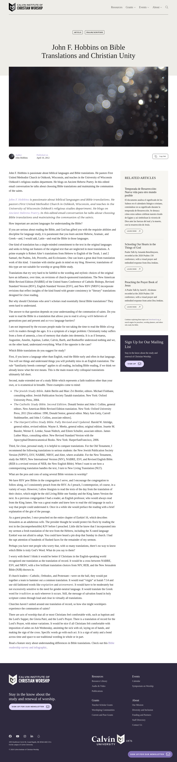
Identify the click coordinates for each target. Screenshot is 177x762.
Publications (97, 691)
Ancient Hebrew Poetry (24, 213)
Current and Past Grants (102, 715)
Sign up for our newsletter (30, 706)
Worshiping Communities (103, 710)
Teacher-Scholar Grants (102, 705)
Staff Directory (138, 720)
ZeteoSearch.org (153, 320)
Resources (116, 7)
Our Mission (137, 705)
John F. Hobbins (19, 199)
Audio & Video (98, 686)
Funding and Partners (141, 715)
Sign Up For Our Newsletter (150, 754)
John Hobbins (21, 158)
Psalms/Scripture (94, 32)
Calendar (136, 681)
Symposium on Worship (142, 686)
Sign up (134, 363)
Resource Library (99, 681)
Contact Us (137, 725)
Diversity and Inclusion (142, 710)
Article (77, 32)
